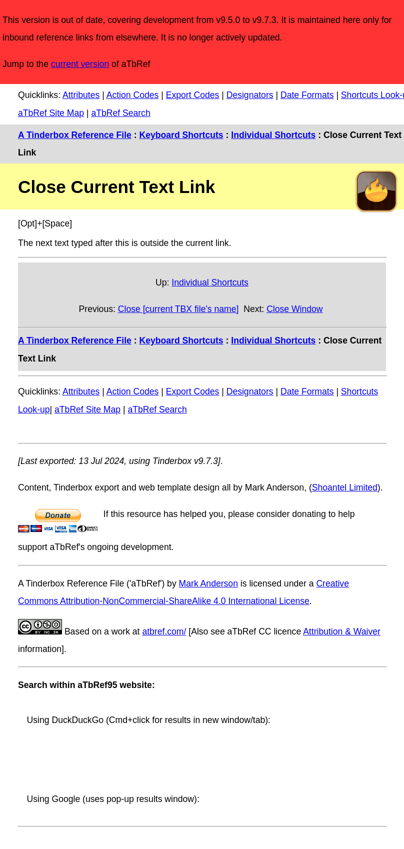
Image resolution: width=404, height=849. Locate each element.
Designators (250, 95)
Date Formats (307, 95)
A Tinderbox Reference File (75, 135)
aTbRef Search (120, 113)
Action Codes (132, 95)
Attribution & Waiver (341, 631)
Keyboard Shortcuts (181, 135)
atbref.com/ (164, 631)
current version (80, 64)
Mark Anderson (208, 583)
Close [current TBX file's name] (178, 309)
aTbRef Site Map (51, 113)
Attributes (81, 95)
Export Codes (193, 95)
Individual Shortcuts (273, 135)
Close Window (294, 309)
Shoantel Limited (345, 487)
